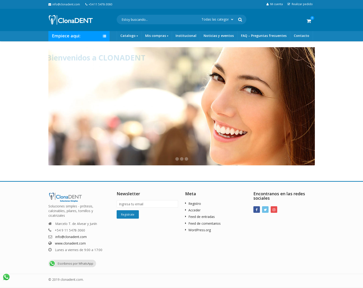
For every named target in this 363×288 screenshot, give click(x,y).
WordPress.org (199, 230)
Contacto (301, 35)
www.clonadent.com (70, 243)
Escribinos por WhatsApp (70, 263)
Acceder (194, 210)
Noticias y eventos (219, 35)
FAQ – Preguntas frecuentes (264, 35)
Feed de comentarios (204, 223)
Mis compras (156, 35)
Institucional (186, 35)
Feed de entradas (201, 216)
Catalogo (129, 35)
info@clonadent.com (71, 237)
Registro (194, 203)
